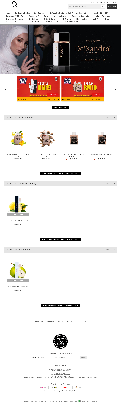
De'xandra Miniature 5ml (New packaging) (68, 13)
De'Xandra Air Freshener (60, 117)
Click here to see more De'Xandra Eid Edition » (60, 305)
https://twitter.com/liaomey (62, 370)
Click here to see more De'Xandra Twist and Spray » (61, 239)
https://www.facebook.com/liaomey (63, 369)
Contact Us (81, 321)
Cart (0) (114, 2)
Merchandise (82, 19)
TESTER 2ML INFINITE (72, 22)
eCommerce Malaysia (91, 401)
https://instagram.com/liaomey (63, 372)
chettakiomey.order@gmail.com (62, 374)
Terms (60, 321)
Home (8, 13)
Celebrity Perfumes (102, 16)
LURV (96, 19)
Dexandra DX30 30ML (101, 13)
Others (107, 19)
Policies (50, 321)
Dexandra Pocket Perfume (17, 22)
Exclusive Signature (15, 19)
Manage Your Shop (29, 401)
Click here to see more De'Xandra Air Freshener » (60, 173)
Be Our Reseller (112, 6)
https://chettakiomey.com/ (62, 368)
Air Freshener (61, 16)
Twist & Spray (51, 19)
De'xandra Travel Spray (39, 16)
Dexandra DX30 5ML (15, 16)
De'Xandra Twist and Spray (60, 183)
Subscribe (83, 357)
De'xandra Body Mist (80, 16)
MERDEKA (37, 22)
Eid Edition (34, 19)
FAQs (69, 321)
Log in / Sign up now (105, 2)
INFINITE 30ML (52, 22)
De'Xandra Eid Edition (60, 250)
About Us (39, 321)
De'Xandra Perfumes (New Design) (30, 13)
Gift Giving (66, 19)
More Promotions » (61, 107)
